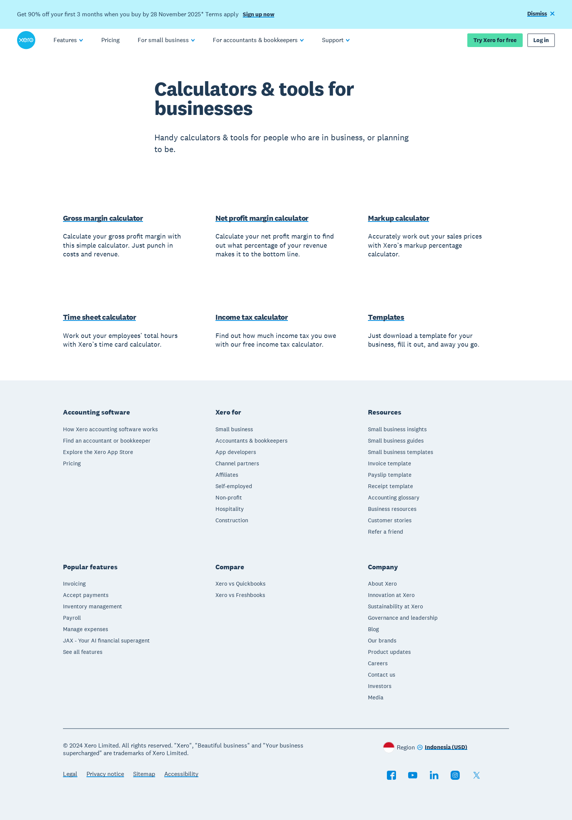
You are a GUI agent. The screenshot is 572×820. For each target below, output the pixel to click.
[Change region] (442, 747)
